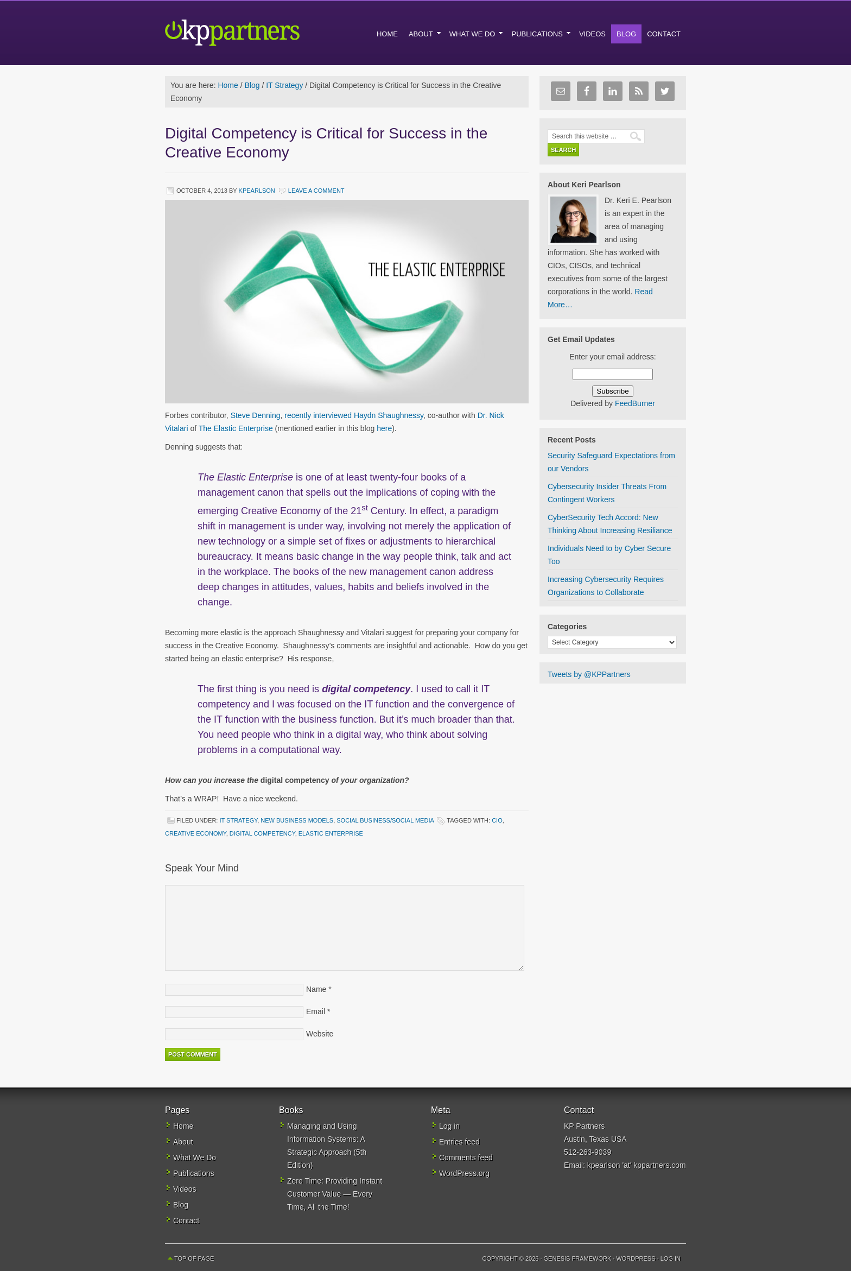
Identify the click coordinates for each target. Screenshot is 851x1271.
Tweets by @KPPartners (589, 674)
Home (183, 1126)
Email (315, 1011)
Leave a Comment (316, 190)
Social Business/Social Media (385, 820)
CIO (497, 820)
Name (316, 989)
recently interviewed (319, 415)
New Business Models (297, 820)
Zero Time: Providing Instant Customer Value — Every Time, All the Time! (334, 1194)
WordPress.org (464, 1173)
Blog (180, 1204)
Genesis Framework (578, 1258)
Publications (193, 1173)
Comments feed (466, 1157)
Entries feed (459, 1141)
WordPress (635, 1258)
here (384, 428)
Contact (186, 1220)
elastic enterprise (331, 833)
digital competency (262, 833)
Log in (449, 1126)
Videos (184, 1189)
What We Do (194, 1157)
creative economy (195, 833)
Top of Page (194, 1258)
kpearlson (257, 190)
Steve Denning (256, 415)
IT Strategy (238, 820)
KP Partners (257, 32)
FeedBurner (635, 403)
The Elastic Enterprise (236, 428)
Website (319, 1033)
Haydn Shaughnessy (388, 415)
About (183, 1141)
